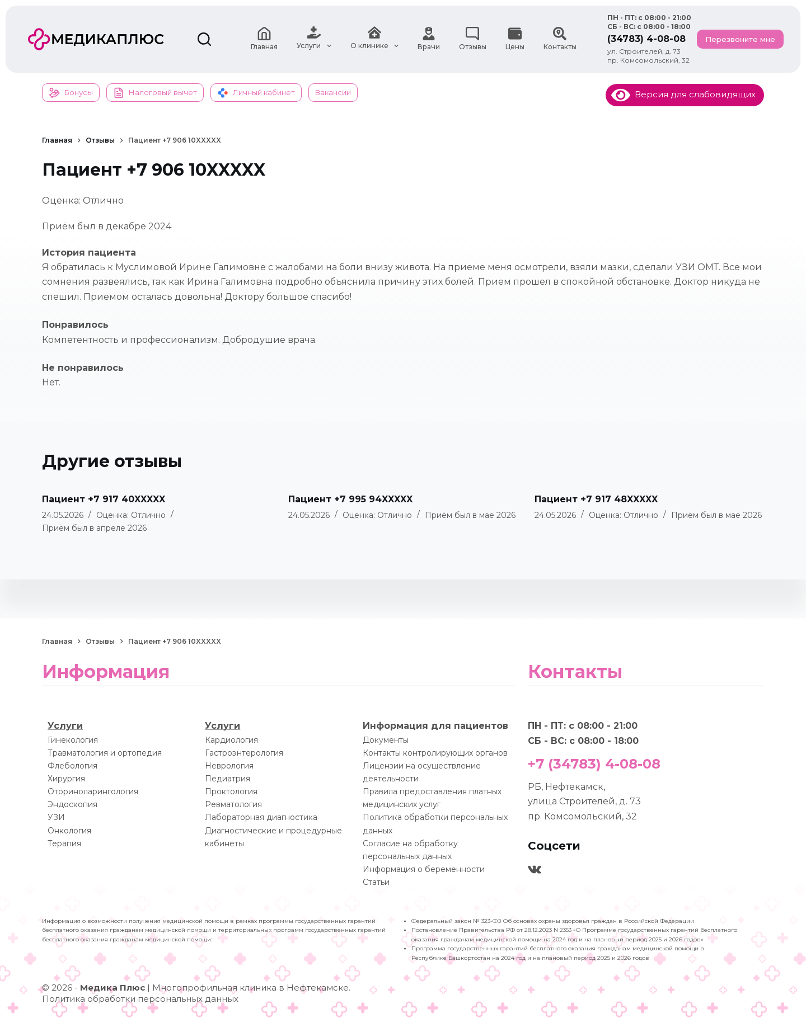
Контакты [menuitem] (560, 39)
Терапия (64, 843)
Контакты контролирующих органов (435, 752)
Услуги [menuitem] (314, 39)
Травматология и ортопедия (105, 752)
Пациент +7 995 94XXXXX (350, 499)
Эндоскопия (72, 804)
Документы (386, 739)
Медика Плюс (112, 987)
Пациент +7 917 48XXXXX (596, 499)
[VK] (534, 869)
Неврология (229, 766)
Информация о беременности (424, 869)
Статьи (376, 881)
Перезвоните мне (740, 39)
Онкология (69, 830)
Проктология (231, 791)
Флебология (72, 766)
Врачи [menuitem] (429, 39)
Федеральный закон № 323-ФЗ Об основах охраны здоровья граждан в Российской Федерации (552, 921)
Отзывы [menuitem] (472, 39)
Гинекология (73, 739)
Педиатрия (227, 779)
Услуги (65, 725)
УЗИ (56, 817)
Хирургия (66, 779)
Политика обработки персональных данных (140, 998)
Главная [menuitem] (264, 39)
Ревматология (233, 804)
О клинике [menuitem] (374, 39)
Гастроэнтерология (244, 752)
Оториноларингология (93, 791)
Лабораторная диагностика (261, 817)
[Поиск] (204, 39)
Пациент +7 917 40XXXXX (103, 499)
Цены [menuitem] (515, 39)
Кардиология (231, 739)
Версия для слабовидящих (683, 94)
